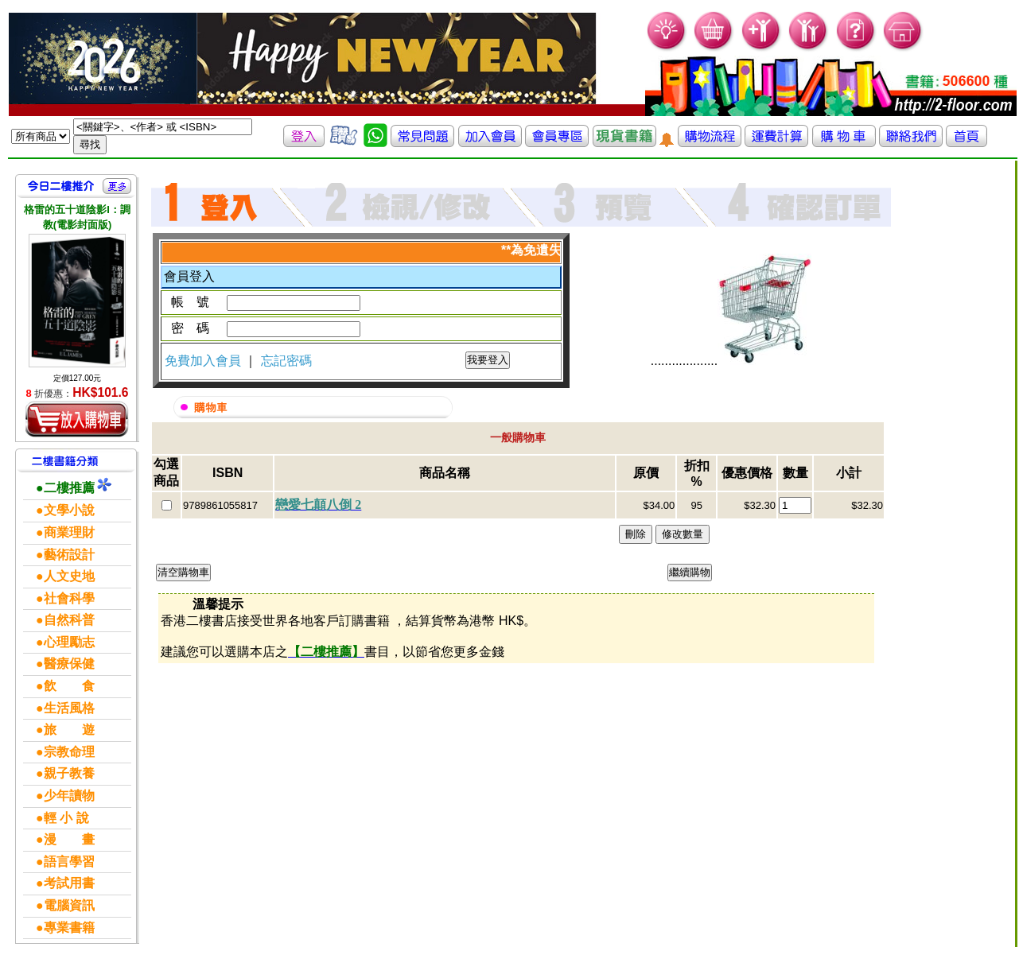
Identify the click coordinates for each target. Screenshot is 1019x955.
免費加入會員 (204, 360)
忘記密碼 (286, 360)
